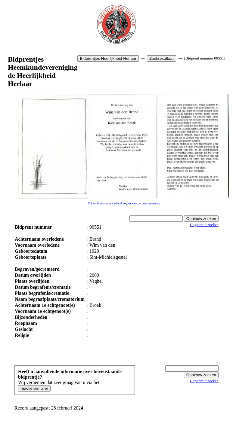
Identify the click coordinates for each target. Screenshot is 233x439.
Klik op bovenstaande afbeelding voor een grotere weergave (124, 203)
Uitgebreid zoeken (204, 224)
